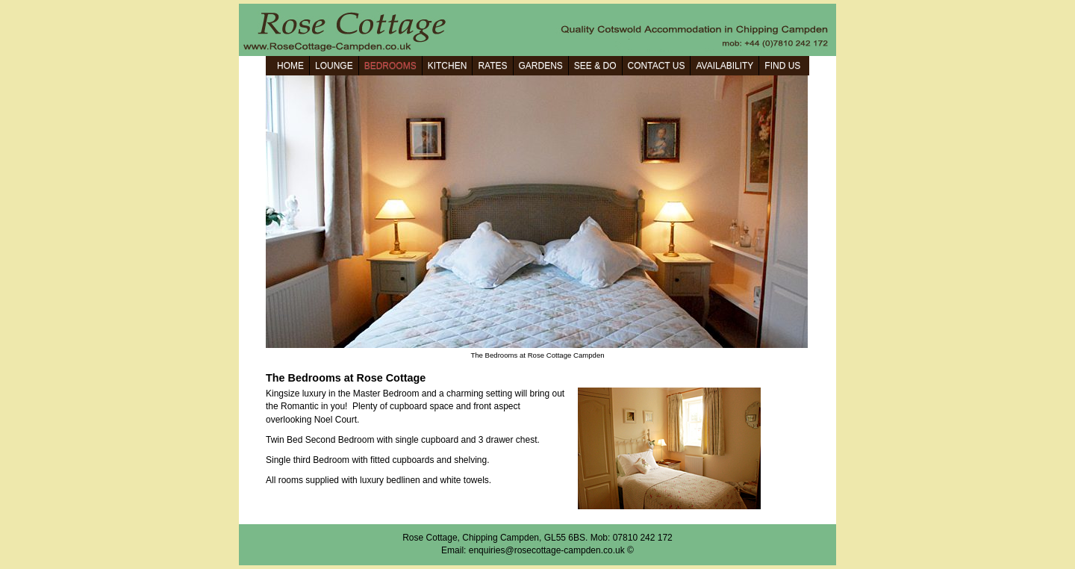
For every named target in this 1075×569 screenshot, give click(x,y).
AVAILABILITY (724, 65)
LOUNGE (334, 65)
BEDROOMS (390, 65)
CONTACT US (656, 65)
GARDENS (541, 65)
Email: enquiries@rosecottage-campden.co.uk (533, 550)
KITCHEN (447, 65)
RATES (492, 65)
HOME (290, 65)
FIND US (782, 65)
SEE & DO (595, 65)
